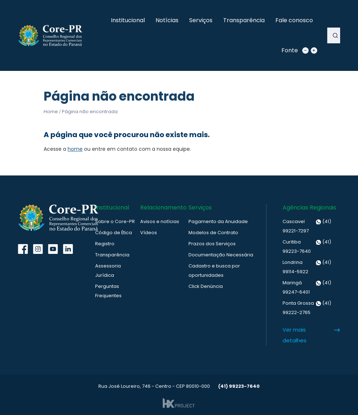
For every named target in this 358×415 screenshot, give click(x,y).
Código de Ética (113, 232)
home (75, 149)
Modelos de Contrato (213, 232)
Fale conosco (294, 20)
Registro (104, 243)
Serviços (200, 20)
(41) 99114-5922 (307, 266)
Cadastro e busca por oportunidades (214, 270)
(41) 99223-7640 (307, 246)
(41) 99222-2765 (307, 307)
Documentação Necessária (220, 254)
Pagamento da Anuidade (218, 221)
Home (51, 111)
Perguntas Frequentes (108, 291)
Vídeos (148, 232)
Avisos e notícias (159, 221)
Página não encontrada (90, 111)
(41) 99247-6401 (307, 286)
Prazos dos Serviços (212, 243)
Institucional (128, 20)
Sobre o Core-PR (115, 221)
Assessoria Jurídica (108, 270)
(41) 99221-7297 (307, 225)
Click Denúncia (205, 286)
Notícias (167, 20)
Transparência (244, 20)
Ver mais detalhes (294, 335)
